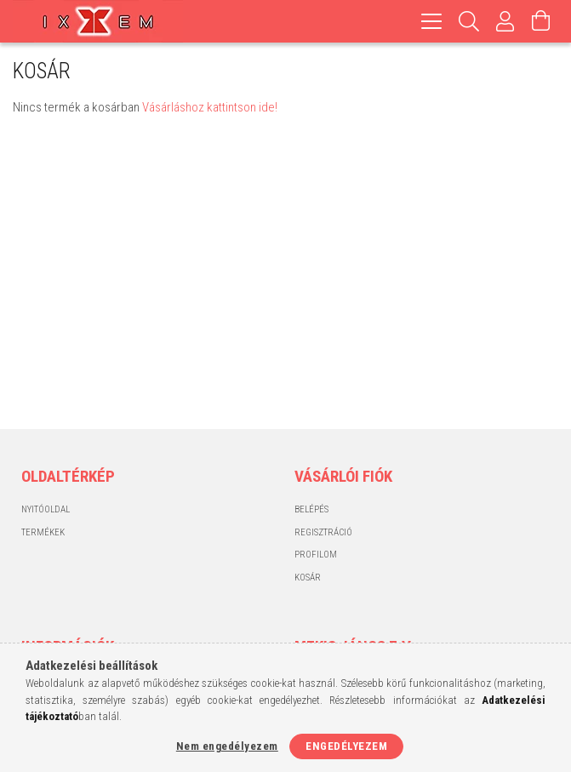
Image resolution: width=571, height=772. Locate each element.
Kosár (307, 577)
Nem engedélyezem (227, 746)
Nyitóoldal (45, 509)
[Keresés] (469, 21)
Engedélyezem (346, 746)
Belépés (311, 509)
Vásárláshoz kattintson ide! (209, 107)
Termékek (43, 532)
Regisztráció (323, 532)
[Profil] (505, 21)
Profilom (315, 554)
